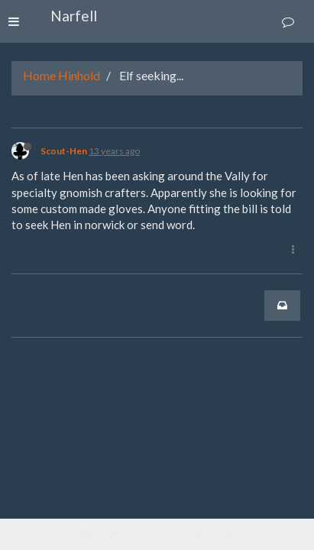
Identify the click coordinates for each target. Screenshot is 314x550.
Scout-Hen (63, 151)
